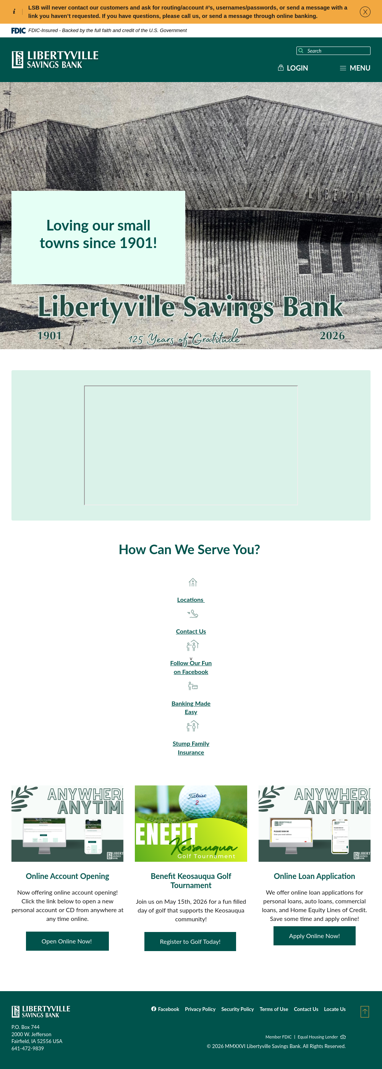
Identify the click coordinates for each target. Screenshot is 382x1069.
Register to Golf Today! (190, 941)
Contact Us (191, 631)
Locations (191, 599)
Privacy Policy (200, 1009)
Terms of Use (274, 1009)
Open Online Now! (68, 941)
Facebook (168, 1009)
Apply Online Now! (314, 935)
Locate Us (335, 1009)
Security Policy (237, 1009)
